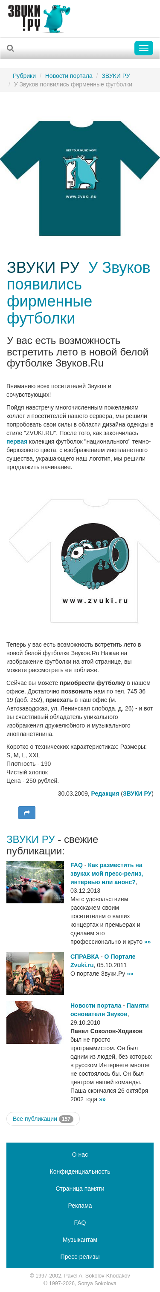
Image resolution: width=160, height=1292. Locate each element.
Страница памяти (79, 1188)
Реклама (80, 1205)
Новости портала (69, 75)
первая (16, 441)
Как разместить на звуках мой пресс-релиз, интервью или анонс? (106, 873)
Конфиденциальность (79, 1171)
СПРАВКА (84, 956)
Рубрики (24, 75)
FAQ (76, 865)
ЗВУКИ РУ (116, 75)
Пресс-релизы (80, 1256)
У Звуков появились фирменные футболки (79, 293)
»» (147, 941)
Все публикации (43, 1119)
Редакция (105, 793)
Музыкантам (80, 1239)
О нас (80, 1154)
